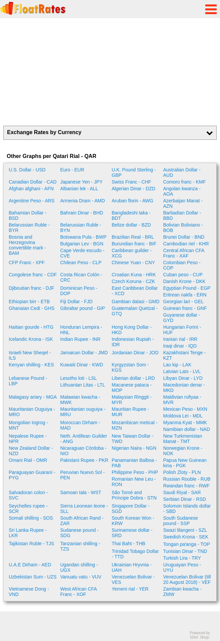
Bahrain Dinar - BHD (81, 212)
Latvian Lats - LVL (182, 371)
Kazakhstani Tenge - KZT (184, 355)
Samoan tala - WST (80, 492)
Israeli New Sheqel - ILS (30, 355)
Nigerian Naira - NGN (134, 448)
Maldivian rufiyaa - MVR (182, 399)
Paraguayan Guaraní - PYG (32, 475)
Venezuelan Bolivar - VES (133, 579)
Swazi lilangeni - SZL (185, 530)
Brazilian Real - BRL (133, 237)
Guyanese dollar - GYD (182, 317)
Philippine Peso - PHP (135, 472)
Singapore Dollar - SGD (131, 508)
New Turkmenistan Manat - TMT (182, 438)
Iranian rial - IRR (180, 339)
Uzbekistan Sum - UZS (32, 576)
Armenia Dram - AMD (82, 200)
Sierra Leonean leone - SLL (84, 508)
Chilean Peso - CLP (80, 262)
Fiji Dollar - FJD (76, 301)
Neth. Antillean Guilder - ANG (83, 438)
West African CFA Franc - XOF (78, 591)
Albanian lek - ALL (79, 188)
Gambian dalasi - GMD (136, 301)
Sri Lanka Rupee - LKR (28, 532)
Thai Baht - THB (128, 543)
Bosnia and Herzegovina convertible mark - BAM (27, 245)
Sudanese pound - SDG (79, 532)
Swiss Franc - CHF (131, 182)
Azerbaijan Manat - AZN (183, 203)
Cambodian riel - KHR (186, 243)
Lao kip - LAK (177, 364)
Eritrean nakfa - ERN (185, 294)
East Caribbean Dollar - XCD (135, 290)
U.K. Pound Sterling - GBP (134, 172)
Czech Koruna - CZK (133, 281)
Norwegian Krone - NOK (183, 450)
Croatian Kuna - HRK (134, 274)
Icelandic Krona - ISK (31, 339)
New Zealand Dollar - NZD (31, 450)
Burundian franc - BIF (134, 243)
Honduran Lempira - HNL (81, 329)
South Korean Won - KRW (133, 520)
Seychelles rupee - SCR (28, 508)
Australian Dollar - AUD (182, 172)
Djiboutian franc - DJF (31, 288)
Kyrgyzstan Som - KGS (130, 367)
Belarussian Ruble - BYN (80, 227)
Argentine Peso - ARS (31, 200)
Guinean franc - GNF (185, 308)
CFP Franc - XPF (27, 262)
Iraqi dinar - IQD (180, 346)
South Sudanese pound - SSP (180, 520)
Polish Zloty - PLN (182, 472)
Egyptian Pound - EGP (187, 288)
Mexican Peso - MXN (185, 409)
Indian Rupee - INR (80, 339)
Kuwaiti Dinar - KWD (81, 364)
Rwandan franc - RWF (186, 485)
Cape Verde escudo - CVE (82, 253)
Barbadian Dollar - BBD (182, 215)
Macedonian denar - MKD (184, 387)
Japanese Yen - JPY (81, 182)
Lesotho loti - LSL (78, 378)
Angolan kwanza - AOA (182, 191)
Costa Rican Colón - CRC (81, 277)
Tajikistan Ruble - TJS (31, 543)
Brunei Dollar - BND (184, 237)
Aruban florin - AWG (132, 200)
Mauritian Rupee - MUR (130, 411)
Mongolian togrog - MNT (28, 425)
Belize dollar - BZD (131, 225)
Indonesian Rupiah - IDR (133, 341)
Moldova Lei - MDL (183, 415)
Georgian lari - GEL (183, 301)
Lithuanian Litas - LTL (82, 385)
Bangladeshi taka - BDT (131, 215)
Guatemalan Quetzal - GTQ (135, 311)
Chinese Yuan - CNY (133, 262)
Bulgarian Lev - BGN (81, 243)
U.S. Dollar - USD (27, 169)
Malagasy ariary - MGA (33, 397)
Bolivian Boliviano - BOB (183, 227)
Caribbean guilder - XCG (132, 253)
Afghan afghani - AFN (31, 188)
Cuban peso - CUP (183, 274)
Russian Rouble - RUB (187, 479)
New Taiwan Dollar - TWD (132, 438)
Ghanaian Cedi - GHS (31, 308)
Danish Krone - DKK (184, 281)
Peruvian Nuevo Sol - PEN (82, 475)
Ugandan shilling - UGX (79, 567)
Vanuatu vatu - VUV (80, 576)
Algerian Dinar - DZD (134, 188)
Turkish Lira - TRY (182, 558)
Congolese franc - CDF (33, 274)
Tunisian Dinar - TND (185, 551)
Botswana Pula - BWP (83, 237)
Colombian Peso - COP (182, 265)
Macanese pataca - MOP (132, 387)
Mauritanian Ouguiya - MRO (32, 411)
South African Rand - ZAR (81, 520)
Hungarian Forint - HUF (182, 329)
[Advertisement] (110, 72)
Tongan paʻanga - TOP (186, 544)
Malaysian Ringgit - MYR (132, 399)
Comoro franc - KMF (184, 182)
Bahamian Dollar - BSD (27, 215)
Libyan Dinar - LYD (183, 378)
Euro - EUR (72, 169)
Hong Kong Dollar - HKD (132, 329)
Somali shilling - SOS (31, 518)
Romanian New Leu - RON (134, 481)
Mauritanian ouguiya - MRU (82, 411)
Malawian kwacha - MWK (80, 399)
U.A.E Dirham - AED (30, 564)
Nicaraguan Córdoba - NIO (83, 450)
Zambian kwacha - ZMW (182, 591)
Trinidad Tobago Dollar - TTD (135, 554)
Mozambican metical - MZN (135, 425)
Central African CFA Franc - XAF (183, 253)
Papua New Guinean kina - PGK (185, 462)
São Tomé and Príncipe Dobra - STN (134, 495)
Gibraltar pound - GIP (82, 308)
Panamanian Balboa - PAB (134, 462)
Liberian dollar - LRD (133, 378)
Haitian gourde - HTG (31, 327)
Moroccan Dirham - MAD (80, 425)
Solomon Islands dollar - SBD (187, 508)
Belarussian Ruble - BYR (29, 227)
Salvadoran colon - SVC (28, 495)
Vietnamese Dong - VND (29, 591)
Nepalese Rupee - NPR (28, 438)
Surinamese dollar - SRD (132, 532)
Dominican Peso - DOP (78, 290)
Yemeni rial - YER (130, 589)
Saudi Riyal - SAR (182, 492)
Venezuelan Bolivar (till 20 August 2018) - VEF (187, 579)
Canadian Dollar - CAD (32, 182)
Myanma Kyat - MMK (185, 422)
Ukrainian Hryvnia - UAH (132, 567)
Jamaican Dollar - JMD (84, 352)
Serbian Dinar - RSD (184, 499)
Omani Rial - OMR (28, 460)
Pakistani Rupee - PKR (84, 460)
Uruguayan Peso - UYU (182, 567)
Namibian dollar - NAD (186, 429)
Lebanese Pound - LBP (28, 380)
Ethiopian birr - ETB (29, 301)
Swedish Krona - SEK (186, 536)
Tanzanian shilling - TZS (80, 546)
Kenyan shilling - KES (31, 364)
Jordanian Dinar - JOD (135, 352)
